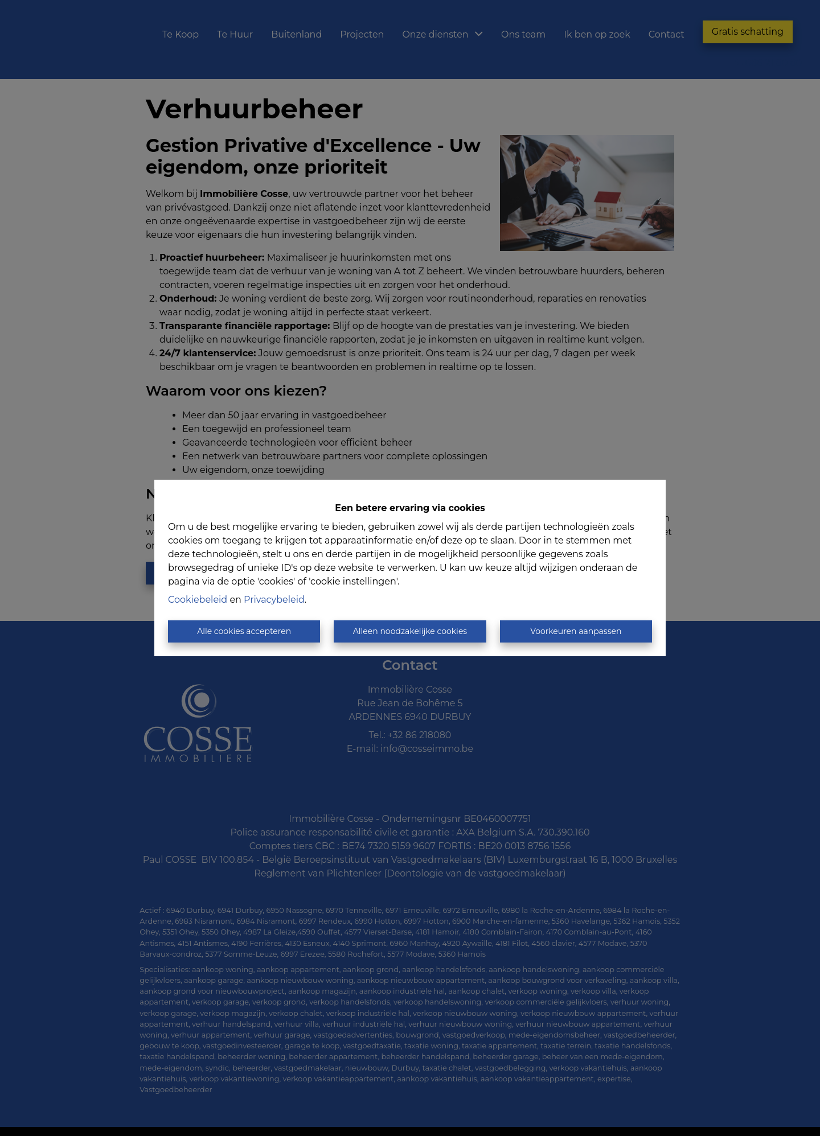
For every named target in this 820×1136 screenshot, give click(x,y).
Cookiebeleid (197, 599)
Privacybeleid (274, 599)
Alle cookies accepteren (244, 631)
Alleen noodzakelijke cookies (410, 631)
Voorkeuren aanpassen (575, 631)
